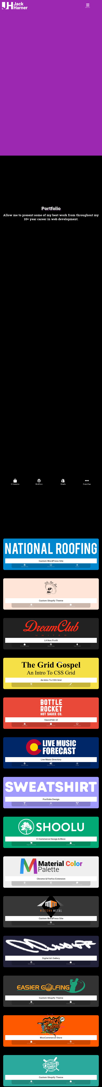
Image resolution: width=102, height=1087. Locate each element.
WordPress (39, 484)
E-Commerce (15, 484)
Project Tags (87, 484)
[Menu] (88, 5)
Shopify (63, 484)
